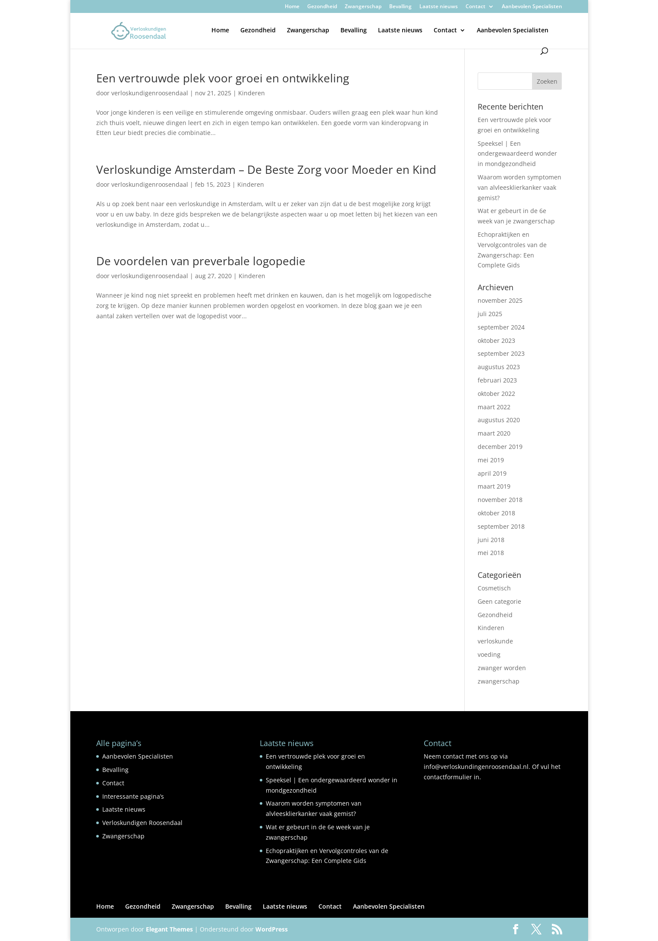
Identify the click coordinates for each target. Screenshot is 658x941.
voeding (489, 654)
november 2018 (500, 500)
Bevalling (400, 7)
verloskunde (495, 641)
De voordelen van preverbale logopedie (200, 261)
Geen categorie (499, 601)
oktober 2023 (496, 340)
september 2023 (501, 353)
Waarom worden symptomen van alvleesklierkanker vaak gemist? (519, 187)
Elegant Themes (169, 929)
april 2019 (492, 473)
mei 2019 (491, 460)
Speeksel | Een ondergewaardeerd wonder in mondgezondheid (517, 153)
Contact (475, 7)
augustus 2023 (499, 367)
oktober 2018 (496, 513)
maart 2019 (494, 486)
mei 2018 (491, 553)
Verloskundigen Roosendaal (142, 823)
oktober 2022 (496, 393)
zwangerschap (498, 681)
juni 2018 (491, 540)
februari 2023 (497, 380)
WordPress (271, 929)
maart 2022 (494, 407)
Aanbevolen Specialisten (532, 7)
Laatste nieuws (438, 7)
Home (292, 7)
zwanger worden (502, 668)
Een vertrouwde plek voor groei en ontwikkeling (222, 78)
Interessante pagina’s (133, 796)
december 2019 (500, 446)
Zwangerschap (363, 7)
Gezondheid (322, 7)
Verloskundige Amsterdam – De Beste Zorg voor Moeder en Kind (266, 169)
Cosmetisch (494, 588)
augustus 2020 (499, 420)
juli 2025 (490, 314)
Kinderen (251, 93)
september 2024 (501, 327)
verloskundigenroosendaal (149, 93)
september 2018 (501, 526)
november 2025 (500, 300)
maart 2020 (494, 433)
